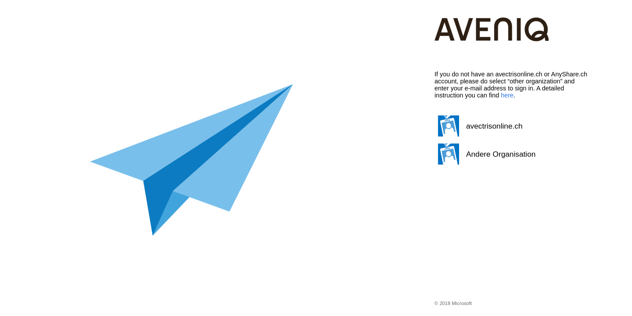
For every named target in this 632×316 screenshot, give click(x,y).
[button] (511, 126)
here (507, 95)
